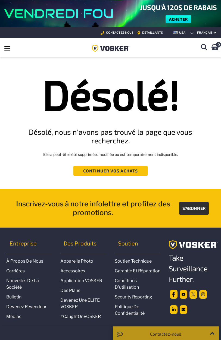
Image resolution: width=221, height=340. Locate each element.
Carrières (15, 270)
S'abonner (194, 208)
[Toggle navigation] (7, 48)
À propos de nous (24, 261)
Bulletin (13, 297)
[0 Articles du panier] (215, 48)
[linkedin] (174, 309)
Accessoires (72, 270)
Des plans (70, 290)
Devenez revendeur (26, 306)
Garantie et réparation (137, 270)
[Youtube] (183, 294)
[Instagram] (203, 294)
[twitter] (193, 294)
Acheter (178, 19)
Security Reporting (133, 297)
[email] (183, 309)
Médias (13, 316)
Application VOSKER (81, 280)
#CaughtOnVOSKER (80, 316)
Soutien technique (133, 261)
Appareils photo (76, 261)
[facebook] (174, 294)
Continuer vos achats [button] (110, 170)
